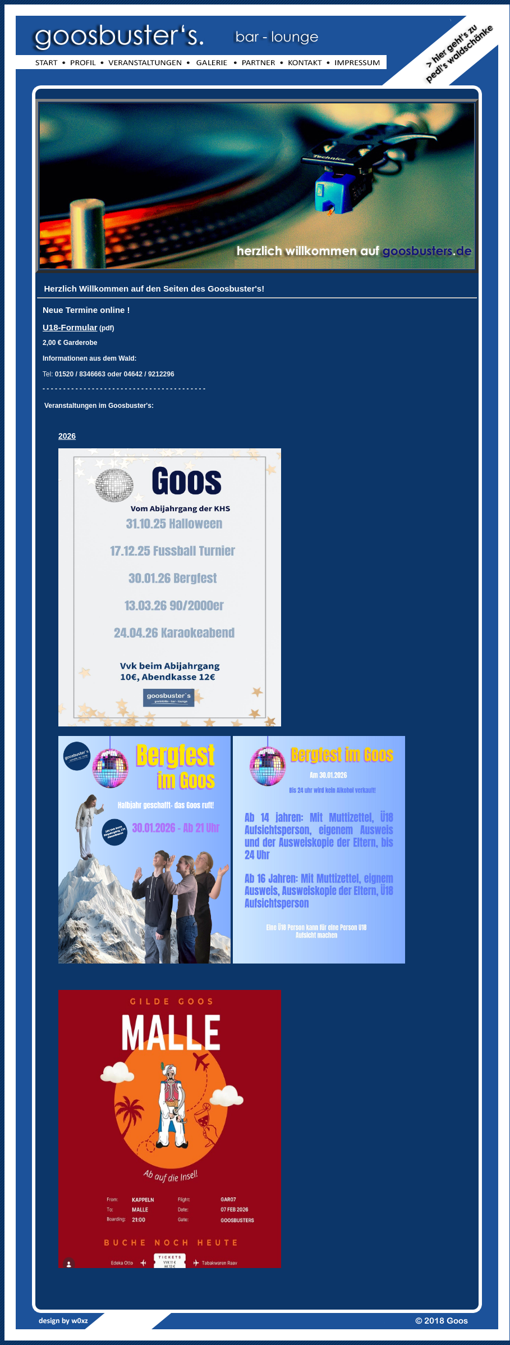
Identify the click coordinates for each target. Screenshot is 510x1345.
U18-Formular (70, 327)
